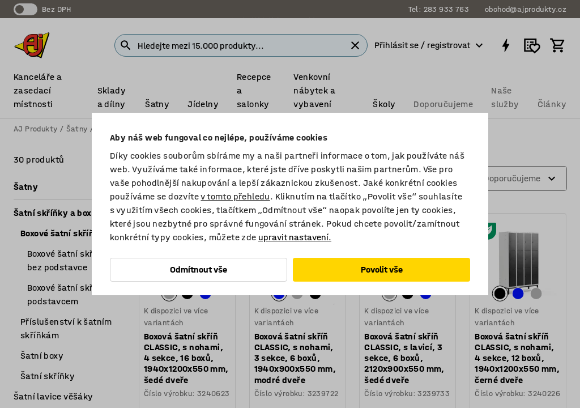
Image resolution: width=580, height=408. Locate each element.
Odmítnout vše (198, 269)
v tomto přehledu (235, 196)
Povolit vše (382, 269)
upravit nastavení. (294, 237)
